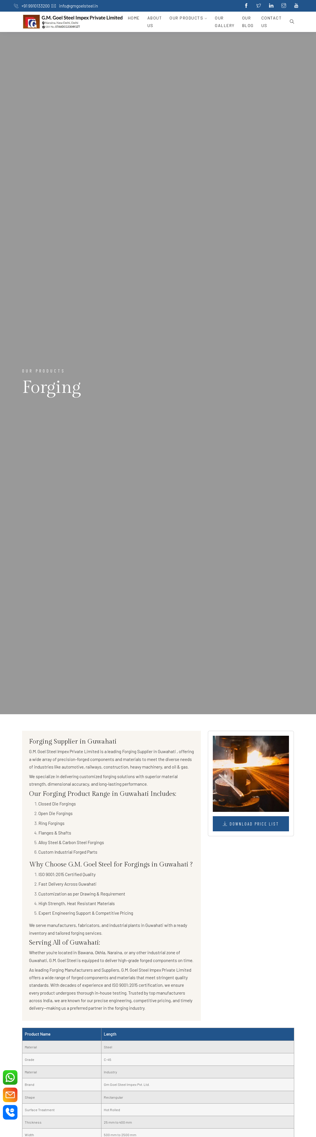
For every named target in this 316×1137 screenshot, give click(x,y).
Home (134, 17)
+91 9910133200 (32, 5)
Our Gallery (225, 21)
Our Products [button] (188, 17)
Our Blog (248, 21)
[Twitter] (259, 6)
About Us (154, 21)
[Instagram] (284, 6)
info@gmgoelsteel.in (74, 5)
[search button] (289, 22)
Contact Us (271, 21)
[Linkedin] (271, 6)
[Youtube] (296, 6)
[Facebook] (246, 6)
